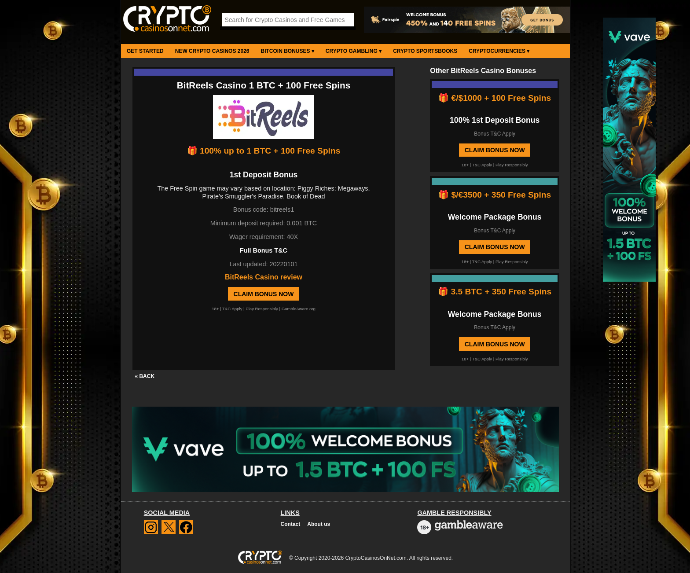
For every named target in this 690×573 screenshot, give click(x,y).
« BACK (144, 376)
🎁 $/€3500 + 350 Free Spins (494, 194)
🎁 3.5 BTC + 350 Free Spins (494, 291)
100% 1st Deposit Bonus (495, 120)
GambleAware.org (299, 308)
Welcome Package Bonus (495, 217)
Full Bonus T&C (263, 250)
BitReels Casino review (263, 277)
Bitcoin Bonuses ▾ (287, 51)
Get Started (145, 51)
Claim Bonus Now (264, 294)
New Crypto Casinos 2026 (212, 51)
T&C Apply (232, 308)
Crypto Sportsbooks (425, 51)
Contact (291, 524)
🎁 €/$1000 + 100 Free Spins (494, 98)
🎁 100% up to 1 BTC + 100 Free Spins (264, 150)
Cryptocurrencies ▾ (499, 51)
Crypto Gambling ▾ (354, 51)
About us (318, 524)
